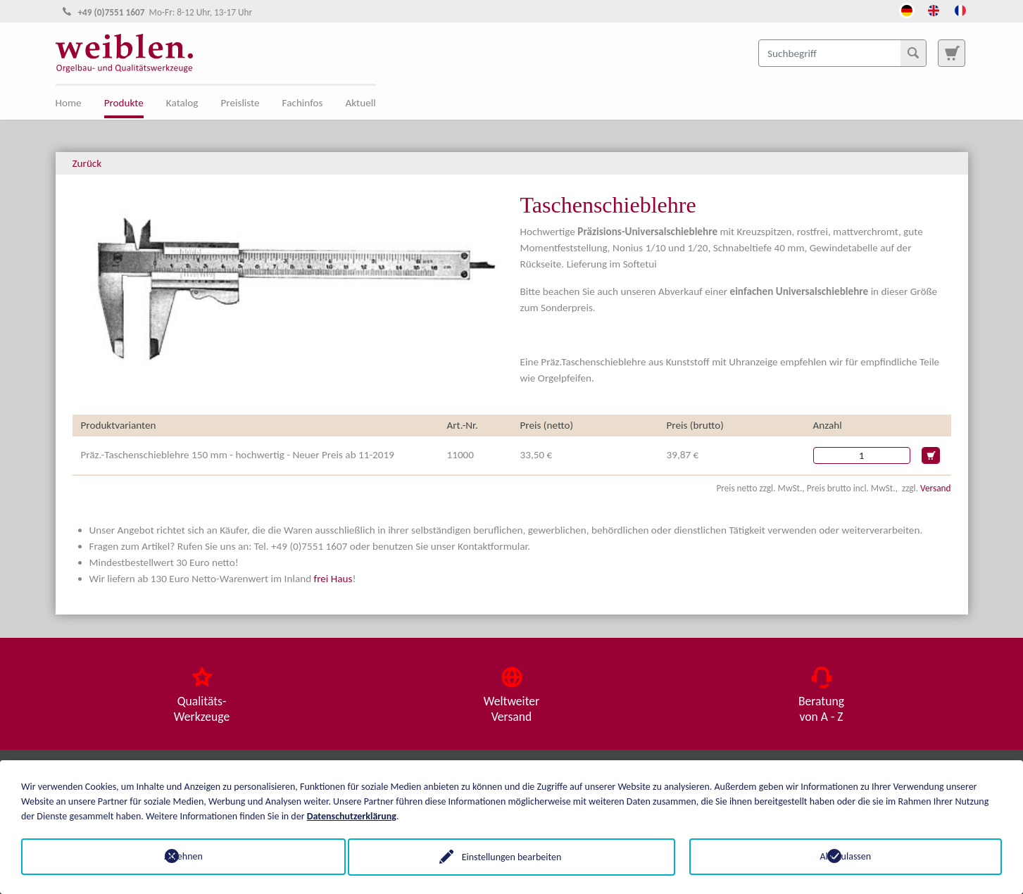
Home (69, 102)
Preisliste (239, 102)
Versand (935, 488)
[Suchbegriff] (842, 52)
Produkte (124, 102)
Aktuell (361, 102)
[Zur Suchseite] (951, 52)
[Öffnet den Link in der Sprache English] (933, 9)
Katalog (182, 102)
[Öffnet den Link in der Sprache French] (960, 9)
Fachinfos (302, 102)
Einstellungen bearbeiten (512, 856)
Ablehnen (177, 856)
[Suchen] (913, 52)
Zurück (87, 163)
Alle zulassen (846, 856)
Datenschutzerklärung (351, 815)
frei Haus (333, 578)
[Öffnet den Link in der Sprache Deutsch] (907, 9)
